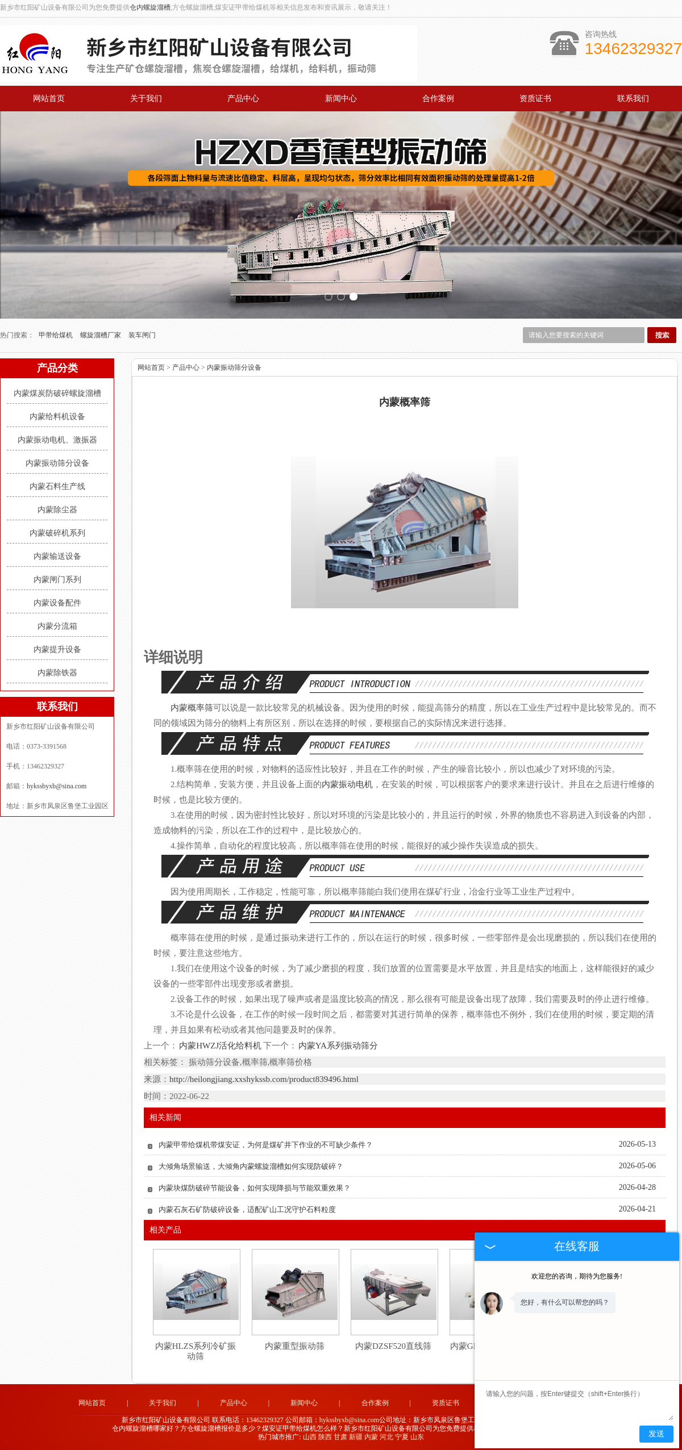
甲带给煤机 (56, 335)
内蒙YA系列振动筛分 (337, 1045)
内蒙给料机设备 (57, 416)
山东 (417, 1437)
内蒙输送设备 (57, 556)
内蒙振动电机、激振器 (57, 440)
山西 (310, 1437)
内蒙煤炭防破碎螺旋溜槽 (57, 393)
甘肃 (340, 1437)
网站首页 (49, 98)
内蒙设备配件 (57, 603)
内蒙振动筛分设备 (57, 463)
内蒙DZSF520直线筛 (393, 1346)
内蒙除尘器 (57, 509)
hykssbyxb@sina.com (56, 786)
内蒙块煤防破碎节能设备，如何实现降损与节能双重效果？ (255, 1188)
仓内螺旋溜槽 (150, 7)
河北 (386, 1437)
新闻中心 (341, 98)
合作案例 (438, 98)
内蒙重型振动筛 (295, 1346)
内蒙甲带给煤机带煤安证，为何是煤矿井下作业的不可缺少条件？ (266, 1144)
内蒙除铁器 (57, 672)
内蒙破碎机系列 (57, 533)
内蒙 (371, 1437)
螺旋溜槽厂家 (101, 335)
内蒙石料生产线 (57, 486)
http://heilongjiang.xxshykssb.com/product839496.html (264, 1079)
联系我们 (633, 98)
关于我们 (146, 98)
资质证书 (535, 98)
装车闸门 (142, 335)
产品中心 (243, 98)
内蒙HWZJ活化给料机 (220, 1045)
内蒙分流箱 (57, 626)
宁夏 (402, 1437)
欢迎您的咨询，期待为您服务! (576, 1276)
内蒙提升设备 (57, 649)
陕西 (325, 1437)
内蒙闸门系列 (57, 579)
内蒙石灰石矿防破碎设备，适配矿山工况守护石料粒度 (247, 1209)
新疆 (356, 1437)
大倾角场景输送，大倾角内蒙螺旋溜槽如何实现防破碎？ (251, 1166)
